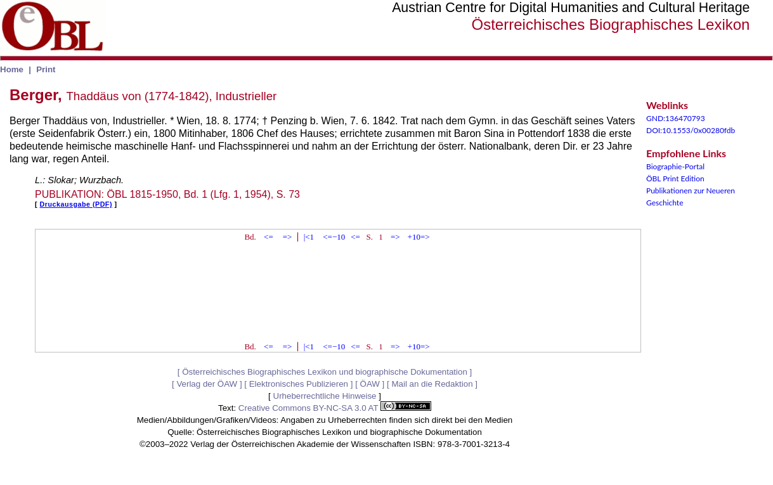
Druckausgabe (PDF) (76, 204)
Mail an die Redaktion (431, 384)
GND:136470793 (675, 118)
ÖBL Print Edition (675, 178)
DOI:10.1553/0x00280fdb (690, 130)
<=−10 (334, 237)
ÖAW (370, 384)
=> (287, 237)
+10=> (419, 237)
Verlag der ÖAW (206, 384)
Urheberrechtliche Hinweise (325, 396)
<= (268, 237)
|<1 (309, 237)
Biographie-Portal (675, 166)
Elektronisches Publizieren (298, 384)
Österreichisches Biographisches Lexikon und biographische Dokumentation (324, 372)
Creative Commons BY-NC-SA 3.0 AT (334, 408)
